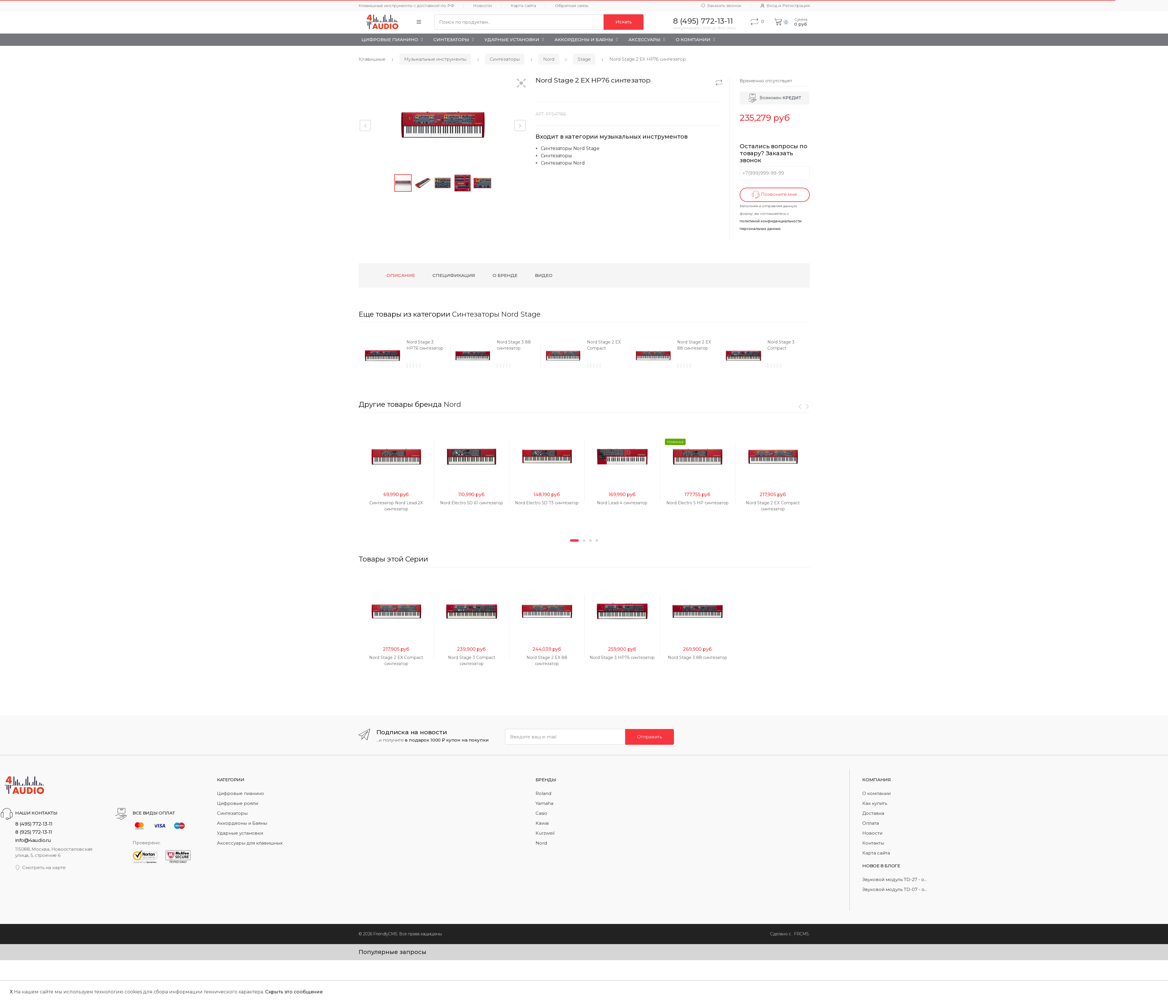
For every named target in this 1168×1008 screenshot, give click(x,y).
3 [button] (590, 862)
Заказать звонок (721, 5)
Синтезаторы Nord (563, 163)
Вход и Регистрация (785, 5)
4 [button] (597, 862)
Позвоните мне (774, 195)
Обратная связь (571, 5)
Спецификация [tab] (453, 275)
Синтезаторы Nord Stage (570, 148)
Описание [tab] (401, 275)
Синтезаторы (451, 39)
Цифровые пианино (389, 39)
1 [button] (574, 862)
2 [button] (584, 862)
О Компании (693, 39)
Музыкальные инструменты (435, 59)
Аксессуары (644, 39)
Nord (548, 59)
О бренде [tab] (505, 275)
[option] (417, 355)
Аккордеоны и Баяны (584, 39)
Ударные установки (511, 39)
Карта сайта (523, 5)
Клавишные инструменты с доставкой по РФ (406, 5)
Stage (584, 59)
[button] (521, 83)
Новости (482, 5)
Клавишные (372, 59)
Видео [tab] (543, 275)
